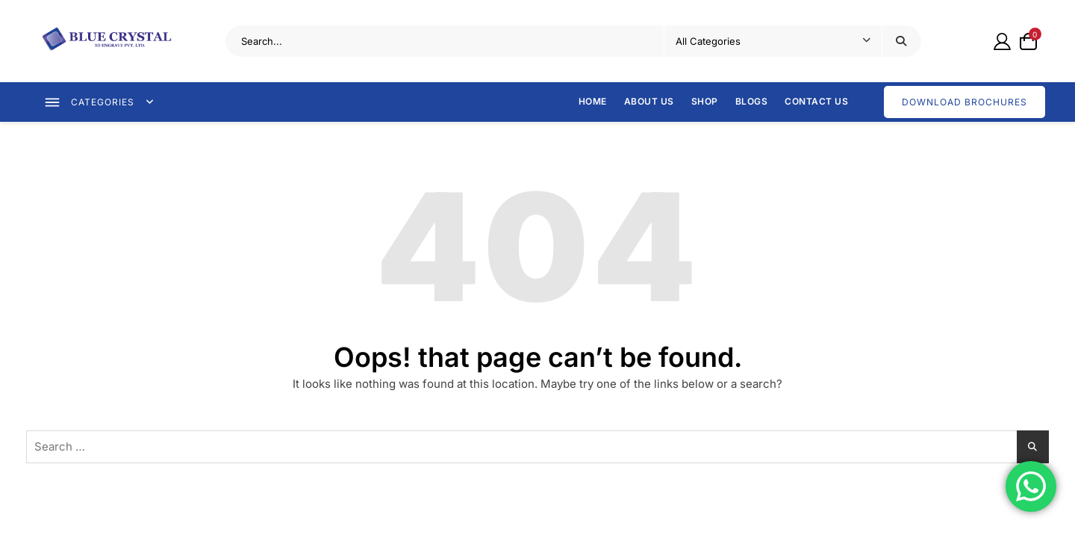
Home (593, 101)
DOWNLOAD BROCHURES (964, 102)
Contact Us (816, 101)
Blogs (751, 101)
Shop (704, 101)
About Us (649, 101)
